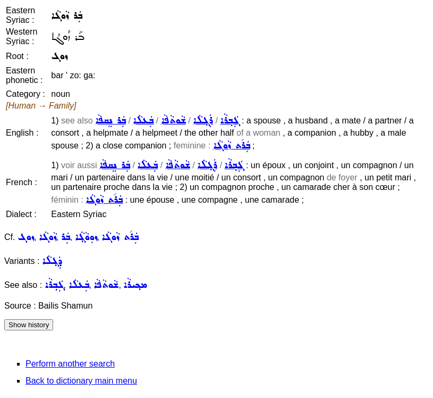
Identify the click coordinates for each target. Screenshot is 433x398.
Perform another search (70, 363)
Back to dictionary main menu (81, 380)
